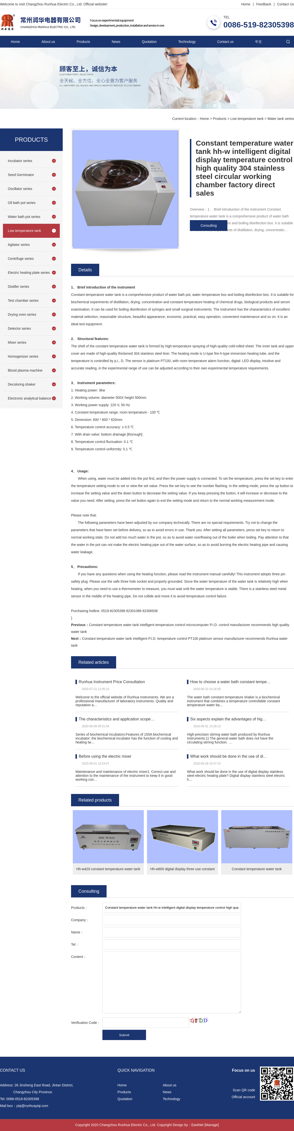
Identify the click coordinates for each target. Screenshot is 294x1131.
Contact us (225, 42)
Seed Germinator (21, 175)
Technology (187, 42)
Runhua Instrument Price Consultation (112, 682)
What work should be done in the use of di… (228, 756)
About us (48, 42)
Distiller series (18, 287)
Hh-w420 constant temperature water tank (108, 869)
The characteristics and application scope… (117, 719)
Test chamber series (23, 300)
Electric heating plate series (29, 273)
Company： (80, 920)
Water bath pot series (24, 217)
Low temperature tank (246, 119)
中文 (258, 42)
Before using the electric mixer (105, 756)
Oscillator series (20, 189)
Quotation (149, 42)
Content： (78, 957)
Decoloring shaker (22, 384)
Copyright (164, 1125)
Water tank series (281, 119)
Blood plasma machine (25, 370)
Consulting (208, 225)
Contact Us (285, 4)
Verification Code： (85, 1023)
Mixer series (17, 342)
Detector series (19, 328)
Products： (79, 908)
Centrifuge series (21, 259)
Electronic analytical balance (29, 398)
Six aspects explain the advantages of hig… (228, 719)
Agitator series (19, 245)
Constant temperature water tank (257, 869)
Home (245, 4)
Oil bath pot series (22, 203)
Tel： (75, 944)
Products (83, 42)
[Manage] (212, 1125)
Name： (77, 932)
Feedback (263, 4)
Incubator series (20, 161)
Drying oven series (22, 314)
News (116, 42)
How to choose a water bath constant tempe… (230, 682)
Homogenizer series (23, 356)
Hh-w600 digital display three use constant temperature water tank (182, 871)
